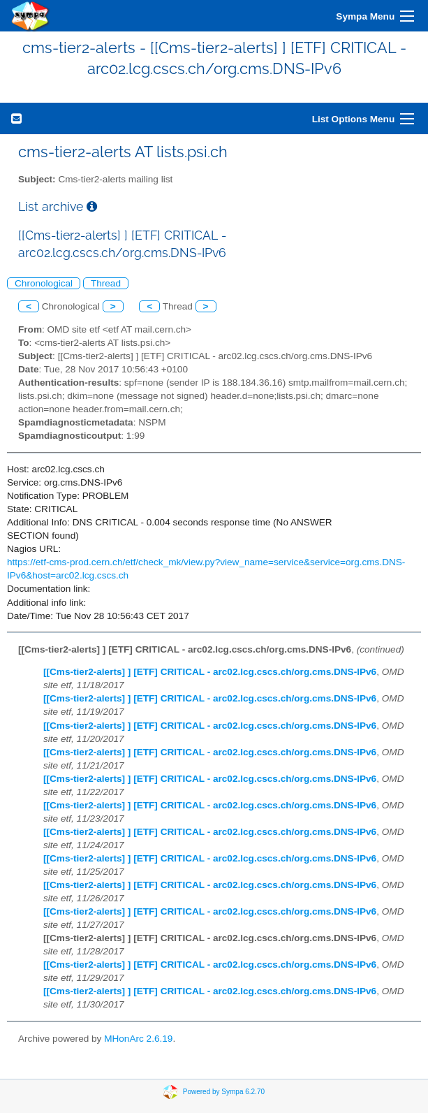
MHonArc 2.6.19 (138, 1038)
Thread (106, 283)
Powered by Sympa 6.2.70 (224, 1091)
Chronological (44, 283)
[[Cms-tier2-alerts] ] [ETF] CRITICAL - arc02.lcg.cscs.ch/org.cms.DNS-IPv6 (209, 672)
